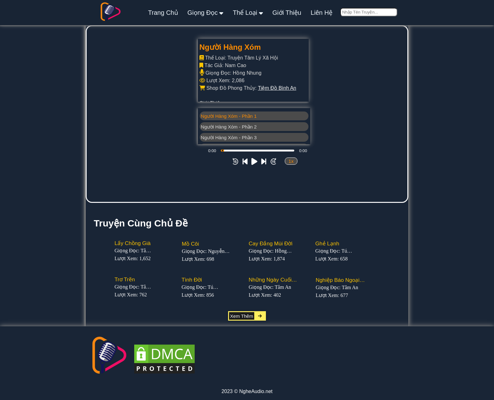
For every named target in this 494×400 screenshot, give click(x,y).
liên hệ (321, 12)
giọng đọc (205, 12)
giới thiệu (287, 12)
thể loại (248, 12)
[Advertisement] (247, 155)
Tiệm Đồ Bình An (277, 88)
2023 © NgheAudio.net (247, 391)
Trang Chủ (163, 12)
